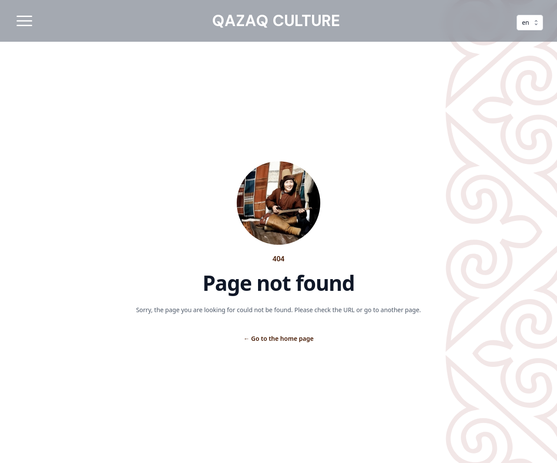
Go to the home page (278, 338)
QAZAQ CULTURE (276, 21)
